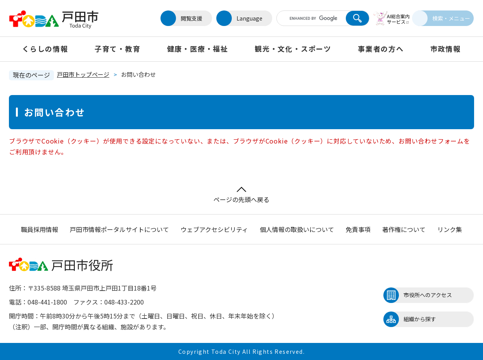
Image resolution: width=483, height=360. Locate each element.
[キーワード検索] (305, 18)
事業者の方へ (381, 48)
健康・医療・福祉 (197, 48)
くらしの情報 (45, 48)
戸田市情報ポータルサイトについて (119, 229)
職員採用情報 (39, 229)
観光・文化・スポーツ (293, 48)
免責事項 (358, 229)
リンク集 (449, 229)
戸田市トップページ (83, 74)
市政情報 (445, 48)
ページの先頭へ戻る (241, 195)
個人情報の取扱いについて (297, 229)
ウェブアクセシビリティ (214, 229)
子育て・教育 (118, 48)
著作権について (404, 229)
